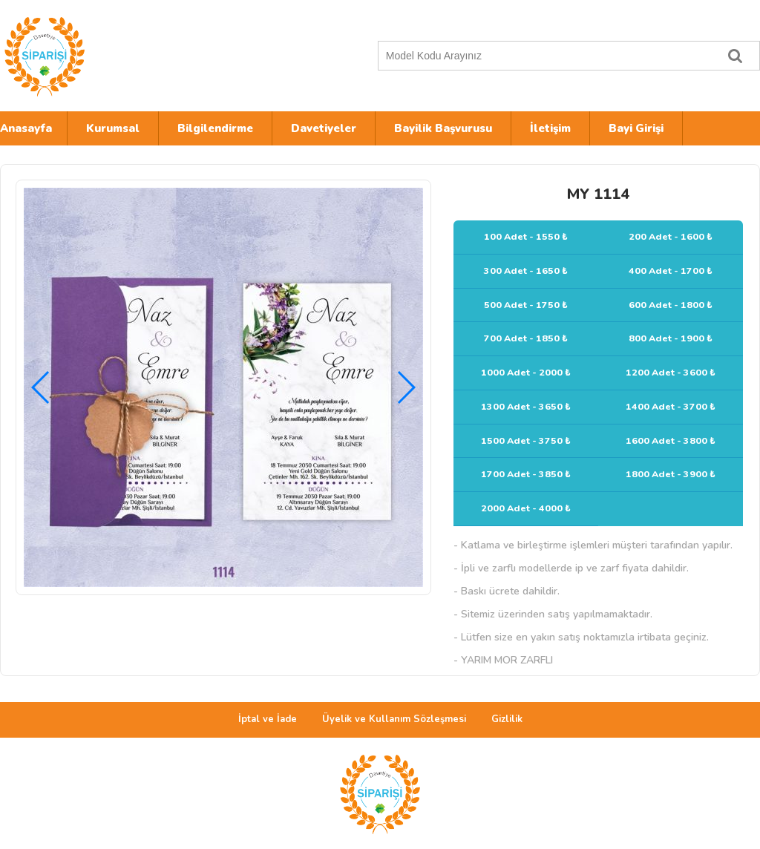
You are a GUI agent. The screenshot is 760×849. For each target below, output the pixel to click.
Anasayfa (26, 128)
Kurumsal (113, 128)
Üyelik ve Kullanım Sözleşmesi (394, 719)
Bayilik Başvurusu (443, 128)
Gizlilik (506, 719)
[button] (406, 387)
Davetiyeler (323, 128)
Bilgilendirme (215, 128)
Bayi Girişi (636, 128)
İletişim (550, 128)
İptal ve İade (267, 719)
